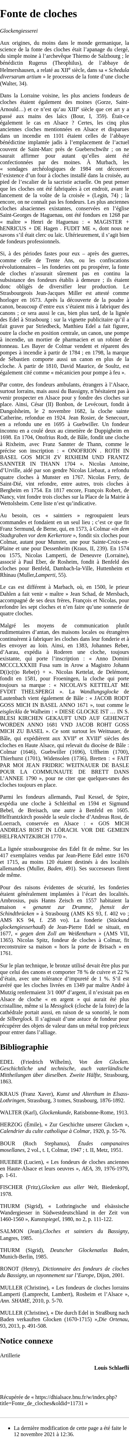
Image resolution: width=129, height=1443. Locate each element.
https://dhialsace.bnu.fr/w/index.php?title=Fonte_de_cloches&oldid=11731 (58, 1400)
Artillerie (10, 1355)
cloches (62, 49)
